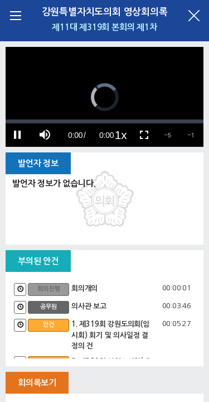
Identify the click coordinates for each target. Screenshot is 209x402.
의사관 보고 (88, 306)
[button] (167, 135)
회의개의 (84, 288)
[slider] (104, 121)
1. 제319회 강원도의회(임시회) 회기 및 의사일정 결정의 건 (110, 335)
